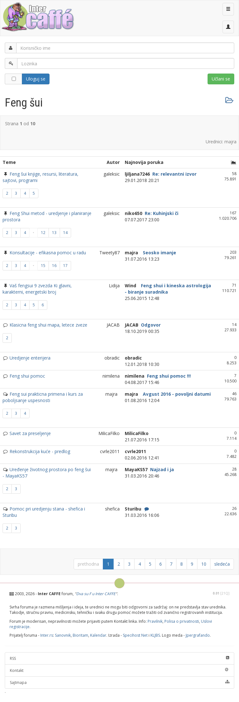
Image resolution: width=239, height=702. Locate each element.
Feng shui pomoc (27, 376)
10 (203, 564)
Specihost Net (135, 635)
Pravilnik (155, 621)
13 (54, 232)
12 (43, 232)
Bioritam (80, 635)
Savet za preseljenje (30, 433)
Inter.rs (46, 635)
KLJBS (155, 635)
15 (43, 265)
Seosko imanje (159, 253)
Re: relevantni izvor (173, 174)
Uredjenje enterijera (30, 358)
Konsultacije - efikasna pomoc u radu (48, 253)
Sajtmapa (119, 682)
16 (54, 265)
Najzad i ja (161, 469)
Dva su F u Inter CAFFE (96, 593)
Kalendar (98, 635)
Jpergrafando (198, 635)
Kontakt (119, 670)
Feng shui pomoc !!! (168, 376)
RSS (119, 658)
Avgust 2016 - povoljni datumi (176, 394)
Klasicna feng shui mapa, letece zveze (48, 325)
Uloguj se (35, 79)
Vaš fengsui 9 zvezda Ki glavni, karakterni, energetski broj (37, 289)
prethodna (88, 564)
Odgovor (150, 325)
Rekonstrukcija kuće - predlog (40, 451)
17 (65, 265)
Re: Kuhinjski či (160, 213)
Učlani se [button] (221, 79)
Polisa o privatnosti (181, 621)
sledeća (222, 564)
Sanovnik (63, 635)
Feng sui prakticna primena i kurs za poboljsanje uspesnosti (43, 397)
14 (65, 232)
